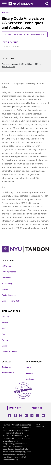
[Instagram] (21, 415)
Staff (4, 328)
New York (30, 367)
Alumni (4, 334)
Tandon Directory (9, 295)
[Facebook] (10, 415)
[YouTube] (26, 415)
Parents (5, 340)
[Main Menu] (4, 3)
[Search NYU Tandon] (47, 4)
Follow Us (37, 408)
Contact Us (6, 367)
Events (6, 12)
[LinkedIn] (32, 415)
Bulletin (5, 289)
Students (5, 317)
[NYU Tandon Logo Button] (25, 249)
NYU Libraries (7, 266)
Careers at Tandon (9, 352)
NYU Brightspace (9, 272)
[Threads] (15, 415)
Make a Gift (15, 408)
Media (4, 346)
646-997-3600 (8, 372)
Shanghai (29, 373)
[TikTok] (38, 415)
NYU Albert (6, 278)
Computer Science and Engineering (24, 34)
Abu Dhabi (30, 379)
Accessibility (7, 283)
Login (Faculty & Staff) (11, 301)
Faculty (5, 322)
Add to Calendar (8, 67)
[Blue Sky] (43, 415)
